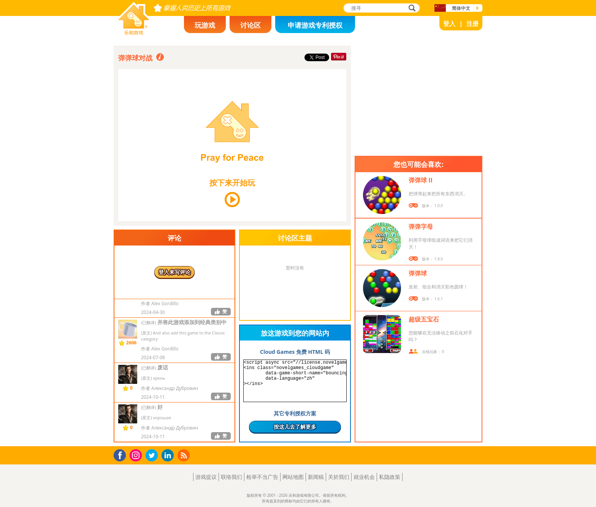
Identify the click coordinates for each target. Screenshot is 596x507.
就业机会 (364, 476)
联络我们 (231, 476)
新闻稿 (316, 476)
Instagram (137, 455)
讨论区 (250, 25)
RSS (185, 455)
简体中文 (461, 8)
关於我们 (338, 476)
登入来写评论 (174, 272)
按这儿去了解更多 (295, 426)
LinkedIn (169, 455)
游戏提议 (206, 476)
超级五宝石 (424, 319)
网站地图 (293, 476)
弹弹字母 (421, 226)
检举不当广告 (262, 476)
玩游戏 (205, 25)
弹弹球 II (421, 180)
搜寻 (411, 9)
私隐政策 (389, 476)
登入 (449, 23)
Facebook (122, 454)
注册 (472, 23)
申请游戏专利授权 (315, 25)
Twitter (153, 456)
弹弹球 (418, 273)
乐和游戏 (128, 32)
